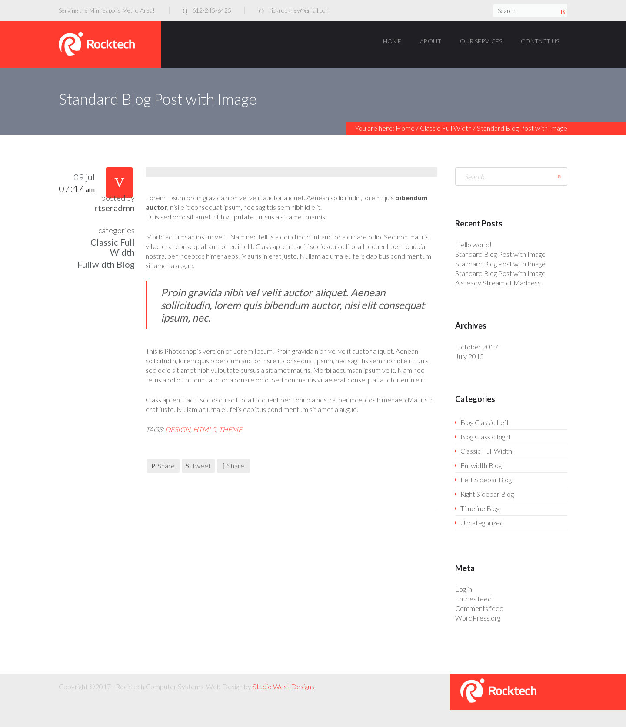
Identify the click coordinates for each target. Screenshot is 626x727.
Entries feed (473, 598)
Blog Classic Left (484, 422)
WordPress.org (477, 618)
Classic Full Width (446, 128)
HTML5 (204, 429)
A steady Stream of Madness (498, 283)
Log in (463, 589)
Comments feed (479, 608)
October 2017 (476, 346)
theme (230, 429)
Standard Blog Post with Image (500, 254)
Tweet (198, 465)
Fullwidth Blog (106, 264)
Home (405, 128)
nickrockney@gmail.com (299, 10)
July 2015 (469, 356)
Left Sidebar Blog (486, 479)
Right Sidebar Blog (487, 494)
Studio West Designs (283, 686)
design (177, 429)
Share (163, 465)
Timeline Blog (479, 508)
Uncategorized (482, 522)
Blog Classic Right (485, 436)
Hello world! (473, 244)
